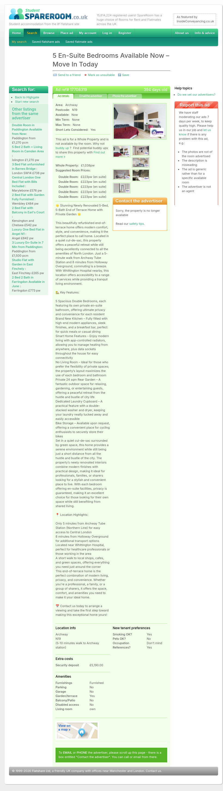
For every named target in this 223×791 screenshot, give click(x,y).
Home (16, 33)
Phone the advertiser (124, 96)
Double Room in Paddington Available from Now (27, 129)
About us (182, 33)
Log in (107, 33)
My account (87, 33)
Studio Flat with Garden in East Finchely (23, 264)
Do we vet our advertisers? (196, 94)
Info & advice (205, 33)
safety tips (136, 224)
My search (19, 42)
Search (32, 33)
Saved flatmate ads (78, 42)
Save (125, 75)
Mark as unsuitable (101, 75)
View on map (77, 730)
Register (125, 33)
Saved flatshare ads (46, 42)
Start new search (27, 102)
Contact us (153, 771)
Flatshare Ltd (41, 771)
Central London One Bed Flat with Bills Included (26, 181)
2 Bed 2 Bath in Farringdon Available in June (28, 281)
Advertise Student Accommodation (66, 33)
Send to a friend (69, 75)
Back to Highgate (27, 97)
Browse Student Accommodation (48, 33)
